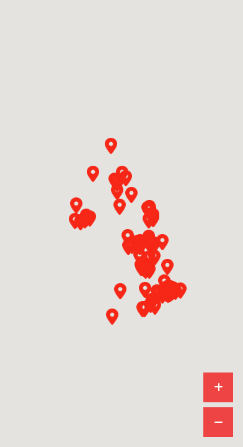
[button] (93, 174)
